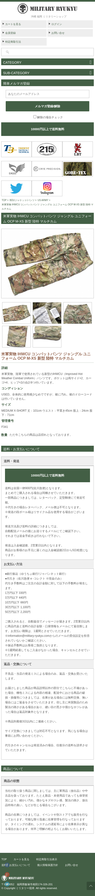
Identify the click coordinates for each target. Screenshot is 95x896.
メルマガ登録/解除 (47, 106)
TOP (4, 200)
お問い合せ (58, 32)
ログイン (56, 24)
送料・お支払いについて (15, 865)
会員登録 (10, 32)
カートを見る (13, 24)
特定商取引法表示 (46, 859)
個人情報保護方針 (47, 865)
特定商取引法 (13, 41)
